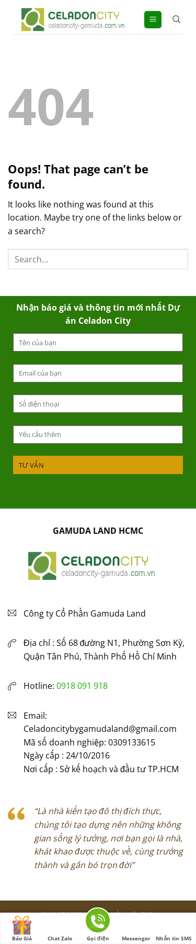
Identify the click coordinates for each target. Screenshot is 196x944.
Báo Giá (22, 929)
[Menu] (153, 19)
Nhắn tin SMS (174, 929)
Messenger (136, 929)
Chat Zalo (60, 929)
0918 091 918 (82, 685)
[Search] (176, 19)
